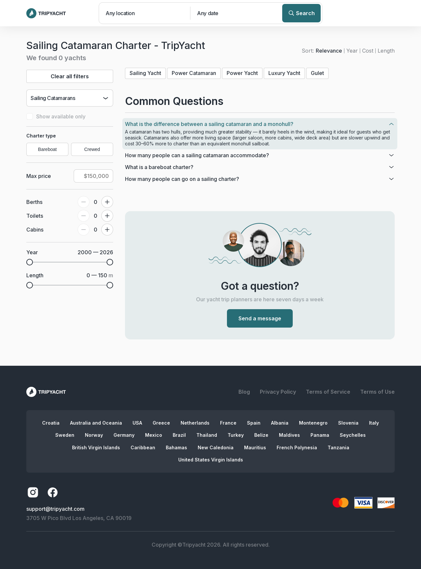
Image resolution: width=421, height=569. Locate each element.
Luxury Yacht (284, 73)
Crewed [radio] (92, 149)
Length (386, 50)
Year (352, 50)
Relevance (329, 50)
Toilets (34, 215)
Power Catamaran (194, 73)
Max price (38, 176)
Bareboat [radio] (47, 149)
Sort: (308, 50)
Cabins (34, 229)
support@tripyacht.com (55, 509)
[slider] (29, 262)
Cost (367, 50)
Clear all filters (70, 76)
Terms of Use (377, 391)
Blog (244, 391)
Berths (34, 202)
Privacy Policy (278, 391)
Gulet (317, 73)
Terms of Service (328, 391)
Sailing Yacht (145, 73)
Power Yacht (242, 73)
